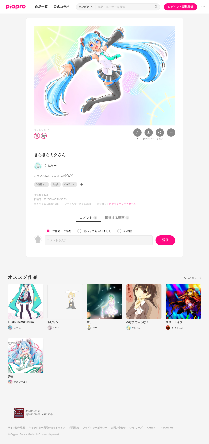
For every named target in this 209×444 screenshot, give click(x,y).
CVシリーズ (136, 427)
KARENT (152, 427)
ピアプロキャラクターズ (122, 204)
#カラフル (69, 184)
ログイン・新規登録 (180, 6)
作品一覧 (41, 6)
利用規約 (74, 427)
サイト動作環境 (16, 427)
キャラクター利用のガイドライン (47, 427)
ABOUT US (167, 427)
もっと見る (192, 277)
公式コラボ (61, 6)
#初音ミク (41, 184)
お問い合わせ (118, 427)
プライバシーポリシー (95, 427)
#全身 (55, 184)
